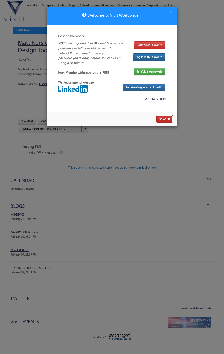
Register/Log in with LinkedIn (144, 87)
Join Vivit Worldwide (149, 71)
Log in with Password (149, 57)
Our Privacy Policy (155, 98)
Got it (164, 118)
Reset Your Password (149, 45)
